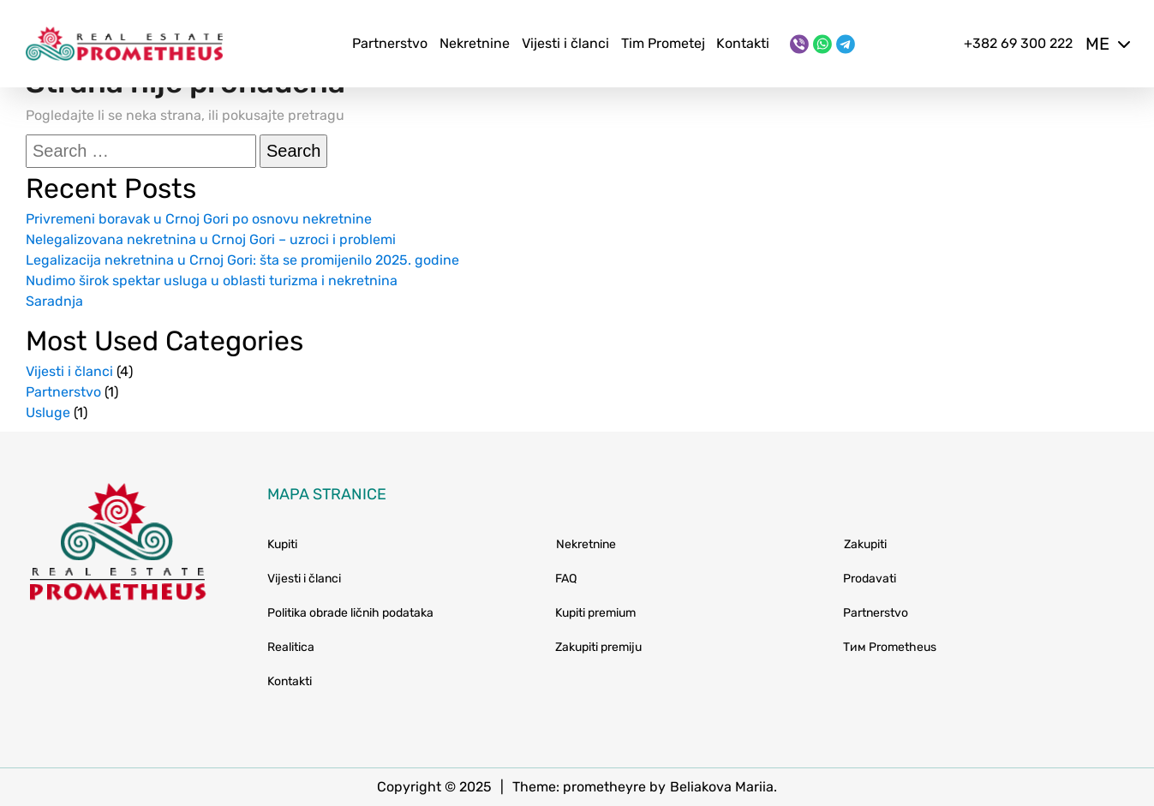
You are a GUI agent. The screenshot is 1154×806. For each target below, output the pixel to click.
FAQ (566, 578)
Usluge (48, 412)
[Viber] (799, 44)
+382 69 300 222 (1018, 43)
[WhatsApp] (822, 44)
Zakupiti (865, 544)
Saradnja (54, 301)
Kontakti (742, 43)
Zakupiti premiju (598, 647)
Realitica (290, 647)
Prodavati (869, 578)
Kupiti (282, 544)
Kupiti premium (595, 613)
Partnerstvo (390, 43)
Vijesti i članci (565, 43)
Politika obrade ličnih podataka (350, 613)
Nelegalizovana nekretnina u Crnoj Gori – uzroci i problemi (211, 239)
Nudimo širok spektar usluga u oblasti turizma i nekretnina (212, 280)
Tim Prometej (663, 43)
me (1106, 43)
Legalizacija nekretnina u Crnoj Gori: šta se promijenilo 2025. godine (242, 260)
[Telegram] (845, 44)
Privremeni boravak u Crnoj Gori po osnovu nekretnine (199, 219)
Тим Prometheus (889, 647)
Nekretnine (474, 43)
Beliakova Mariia (722, 787)
